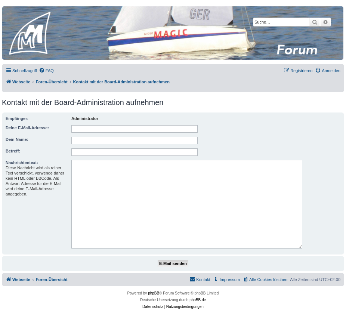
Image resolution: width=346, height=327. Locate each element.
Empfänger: (17, 118)
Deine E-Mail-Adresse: (27, 128)
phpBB (153, 293)
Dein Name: (17, 139)
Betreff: (13, 151)
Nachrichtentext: (22, 162)
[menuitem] (46, 70)
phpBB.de (197, 300)
